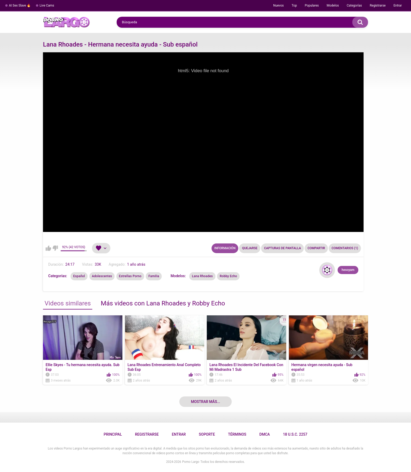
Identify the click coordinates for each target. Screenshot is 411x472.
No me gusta (55, 248)
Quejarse (249, 248)
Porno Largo (190, 462)
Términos (237, 434)
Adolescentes (102, 276)
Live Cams (47, 5)
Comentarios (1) (345, 248)
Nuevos (278, 5)
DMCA (264, 434)
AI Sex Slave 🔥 (20, 5)
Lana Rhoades (202, 276)
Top (294, 5)
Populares (312, 5)
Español (79, 276)
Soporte (207, 434)
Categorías (354, 5)
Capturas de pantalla (282, 248)
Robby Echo (228, 276)
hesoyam (348, 270)
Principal (113, 434)
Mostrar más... (205, 402)
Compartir (316, 248)
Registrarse (378, 5)
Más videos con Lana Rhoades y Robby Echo (163, 303)
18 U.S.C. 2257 (295, 434)
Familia (153, 276)
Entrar (397, 5)
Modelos (333, 5)
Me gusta (48, 248)
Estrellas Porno (130, 276)
